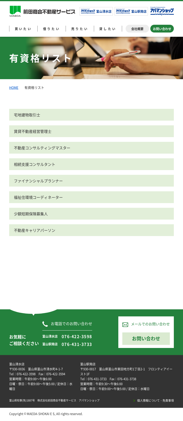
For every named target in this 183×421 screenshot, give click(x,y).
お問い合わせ (162, 28)
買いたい (23, 28)
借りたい (51, 28)
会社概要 (137, 28)
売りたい (80, 28)
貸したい (108, 28)
